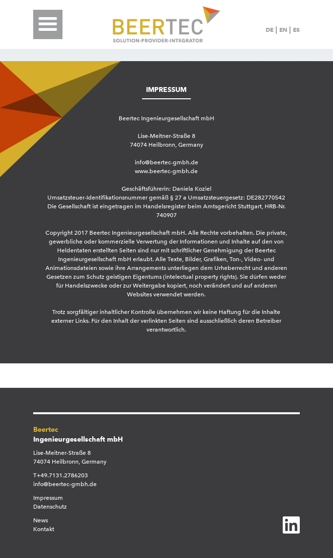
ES (296, 29)
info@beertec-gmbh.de (65, 484)
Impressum (48, 497)
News (40, 520)
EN (283, 29)
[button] (50, 24)
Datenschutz (50, 506)
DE (269, 29)
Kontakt (43, 529)
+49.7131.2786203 (62, 475)
